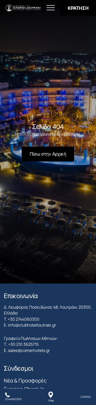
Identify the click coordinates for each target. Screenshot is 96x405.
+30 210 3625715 (23, 344)
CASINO (85, 397)
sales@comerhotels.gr (29, 350)
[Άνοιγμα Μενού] (51, 8)
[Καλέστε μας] (13, 396)
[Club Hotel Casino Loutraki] (23, 8)
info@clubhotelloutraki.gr (32, 325)
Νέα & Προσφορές (25, 380)
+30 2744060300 (23, 319)
